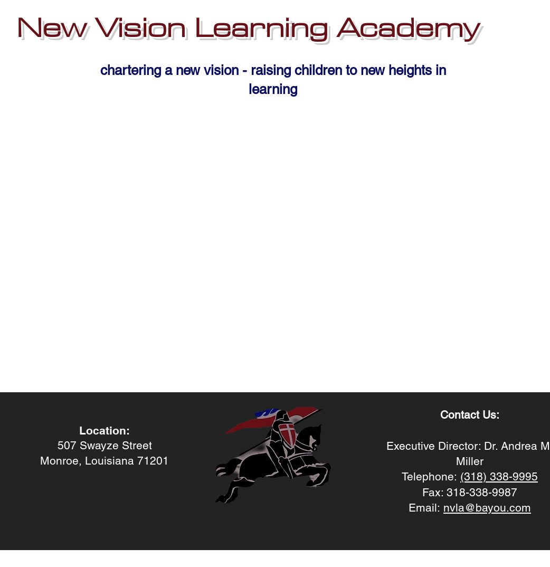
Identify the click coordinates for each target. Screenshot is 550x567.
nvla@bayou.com (487, 507)
